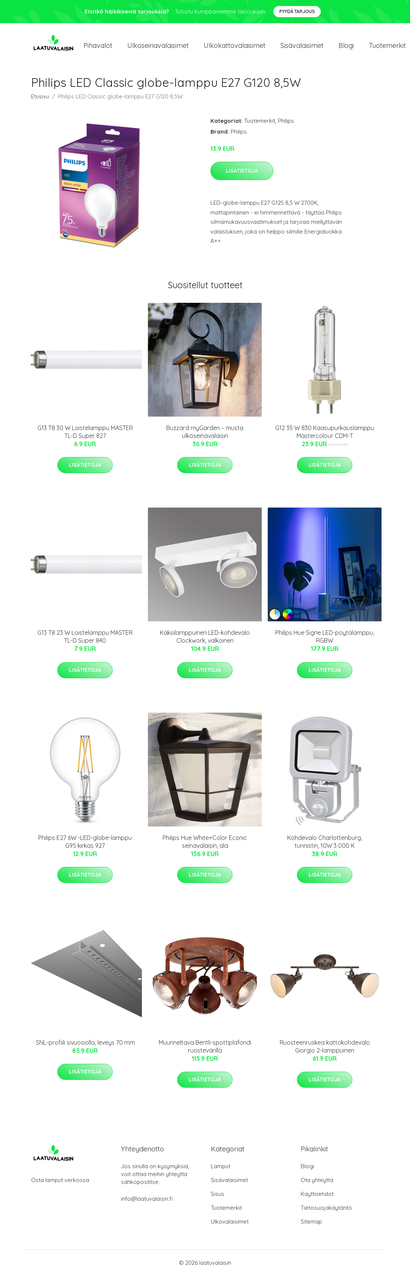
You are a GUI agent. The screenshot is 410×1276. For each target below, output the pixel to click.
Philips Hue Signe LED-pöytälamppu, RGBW (324, 637)
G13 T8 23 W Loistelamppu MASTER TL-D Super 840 (85, 637)
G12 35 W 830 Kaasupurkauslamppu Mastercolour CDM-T (324, 432)
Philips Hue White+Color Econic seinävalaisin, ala (205, 842)
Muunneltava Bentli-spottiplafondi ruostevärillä (205, 1046)
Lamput (220, 1166)
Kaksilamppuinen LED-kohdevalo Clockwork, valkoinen (205, 637)
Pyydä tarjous (297, 11)
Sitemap (311, 1221)
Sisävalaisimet (302, 45)
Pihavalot (97, 45)
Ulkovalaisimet (230, 1221)
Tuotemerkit (259, 121)
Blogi (346, 45)
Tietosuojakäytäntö (326, 1208)
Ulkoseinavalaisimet (158, 45)
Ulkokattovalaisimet (234, 45)
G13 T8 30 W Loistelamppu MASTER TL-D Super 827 (85, 432)
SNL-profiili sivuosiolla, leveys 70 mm (85, 1043)
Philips (286, 121)
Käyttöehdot (317, 1194)
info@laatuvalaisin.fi (147, 1199)
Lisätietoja (242, 171)
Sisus (217, 1194)
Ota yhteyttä (317, 1180)
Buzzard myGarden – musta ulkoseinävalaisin (204, 432)
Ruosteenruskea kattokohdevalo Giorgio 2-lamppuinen (325, 1046)
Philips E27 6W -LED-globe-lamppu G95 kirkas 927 (85, 842)
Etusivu (40, 96)
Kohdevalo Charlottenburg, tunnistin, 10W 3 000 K (324, 842)
